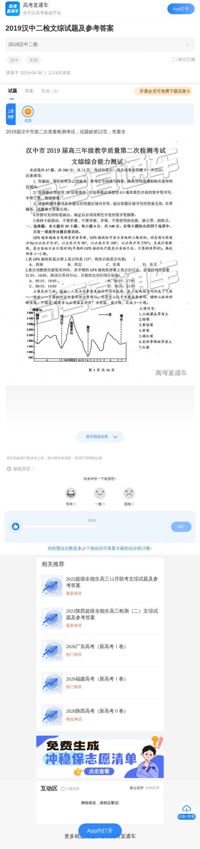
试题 (12, 90)
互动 (50, 90)
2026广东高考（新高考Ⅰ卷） (97, 646)
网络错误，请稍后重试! (100, 803)
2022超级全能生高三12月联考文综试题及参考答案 (112, 582)
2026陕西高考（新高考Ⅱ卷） (97, 711)
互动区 (49, 788)
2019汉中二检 (23, 44)
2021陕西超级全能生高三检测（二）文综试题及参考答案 (112, 614)
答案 (29, 90)
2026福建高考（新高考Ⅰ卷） (97, 679)
